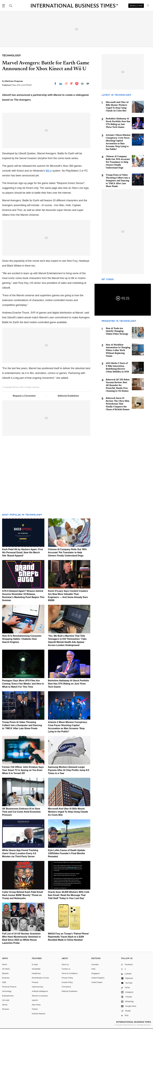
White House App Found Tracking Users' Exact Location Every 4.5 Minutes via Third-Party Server (20, 893)
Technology (6, 1032)
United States (96, 1023)
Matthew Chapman (14, 81)
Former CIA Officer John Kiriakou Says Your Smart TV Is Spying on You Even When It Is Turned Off (23, 810)
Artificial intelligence (40, 1032)
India (93, 1009)
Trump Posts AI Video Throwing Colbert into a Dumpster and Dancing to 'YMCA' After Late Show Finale (22, 765)
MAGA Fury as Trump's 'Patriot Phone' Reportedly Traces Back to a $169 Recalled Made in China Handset (68, 977)
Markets (5, 1014)
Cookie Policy (67, 1023)
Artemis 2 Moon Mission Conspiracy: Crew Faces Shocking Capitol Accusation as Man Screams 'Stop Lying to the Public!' (118, 142)
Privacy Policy (67, 1018)
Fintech (35, 1049)
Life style (5, 1040)
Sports (4, 1045)
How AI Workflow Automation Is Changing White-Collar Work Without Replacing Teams (118, 350)
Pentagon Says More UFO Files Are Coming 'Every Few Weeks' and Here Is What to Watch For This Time (23, 724)
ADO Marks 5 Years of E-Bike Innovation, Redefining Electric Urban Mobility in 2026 (117, 367)
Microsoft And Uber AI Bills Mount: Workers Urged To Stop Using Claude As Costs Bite (68, 852)
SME (4, 1023)
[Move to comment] (87, 83)
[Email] (82, 83)
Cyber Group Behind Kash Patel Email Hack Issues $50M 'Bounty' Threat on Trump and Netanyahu (22, 935)
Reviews (5, 1049)
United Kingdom (98, 1018)
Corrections (66, 1027)
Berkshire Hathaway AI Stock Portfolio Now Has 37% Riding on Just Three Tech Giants (68, 724)
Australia (95, 1005)
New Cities (36, 1045)
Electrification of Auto (40, 1018)
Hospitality (36, 1009)
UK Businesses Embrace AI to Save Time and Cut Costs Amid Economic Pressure (21, 852)
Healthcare (36, 1014)
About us (65, 1005)
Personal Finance (9, 1027)
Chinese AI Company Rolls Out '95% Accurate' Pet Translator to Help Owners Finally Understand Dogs (67, 592)
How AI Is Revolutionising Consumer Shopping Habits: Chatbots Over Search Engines (21, 679)
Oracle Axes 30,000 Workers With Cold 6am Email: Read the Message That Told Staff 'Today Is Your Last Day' (68, 935)
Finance (35, 1023)
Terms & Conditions (69, 1014)
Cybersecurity (37, 1027)
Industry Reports (38, 1054)
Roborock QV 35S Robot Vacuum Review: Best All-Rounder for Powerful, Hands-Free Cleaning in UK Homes (118, 385)
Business (6, 1018)
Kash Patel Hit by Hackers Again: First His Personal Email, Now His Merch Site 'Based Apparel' (22, 592)
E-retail (35, 1005)
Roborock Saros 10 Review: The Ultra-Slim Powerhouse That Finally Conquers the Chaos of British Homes (117, 404)
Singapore (95, 1014)
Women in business (40, 1036)
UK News (6, 1009)
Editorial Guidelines (68, 436)
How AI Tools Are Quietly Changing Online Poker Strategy (117, 331)
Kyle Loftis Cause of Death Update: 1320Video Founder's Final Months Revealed (67, 893)
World (4, 1005)
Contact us (66, 1009)
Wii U (49, 211)
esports (35, 1040)
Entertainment (8, 1036)
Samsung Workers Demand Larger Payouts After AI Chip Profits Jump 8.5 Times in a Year (68, 810)
